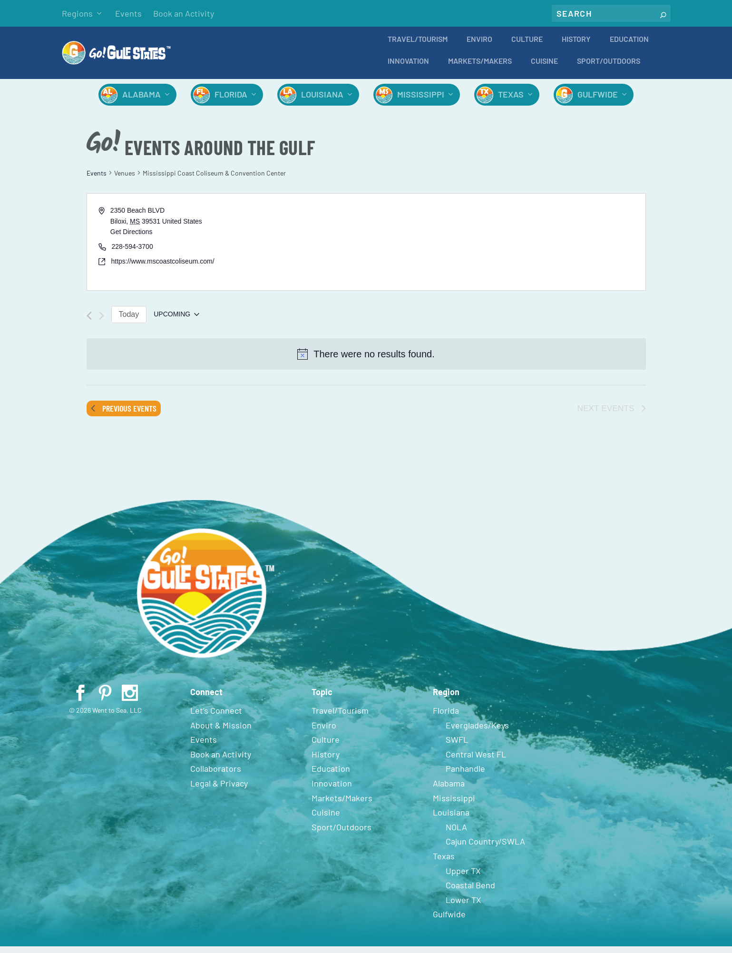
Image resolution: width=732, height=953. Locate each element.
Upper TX (463, 877)
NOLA (456, 833)
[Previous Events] (89, 322)
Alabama (141, 101)
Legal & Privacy (219, 790)
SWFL (457, 746)
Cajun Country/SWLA (485, 848)
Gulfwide (597, 101)
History (576, 46)
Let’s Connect (216, 717)
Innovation (408, 68)
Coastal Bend (470, 891)
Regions (77, 13)
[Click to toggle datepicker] (176, 321)
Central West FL (476, 761)
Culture (527, 46)
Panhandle (465, 775)
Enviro (479, 46)
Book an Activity (183, 13)
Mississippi (420, 101)
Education (629, 46)
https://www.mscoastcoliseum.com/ (163, 268)
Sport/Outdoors (608, 68)
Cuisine (544, 68)
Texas (511, 101)
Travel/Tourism (418, 46)
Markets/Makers (480, 68)
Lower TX (463, 906)
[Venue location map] (505, 248)
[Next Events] (101, 322)
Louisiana (322, 101)
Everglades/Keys (477, 732)
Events (128, 13)
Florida (231, 101)
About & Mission (221, 732)
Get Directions (131, 238)
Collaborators (215, 775)
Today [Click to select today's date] (129, 321)
